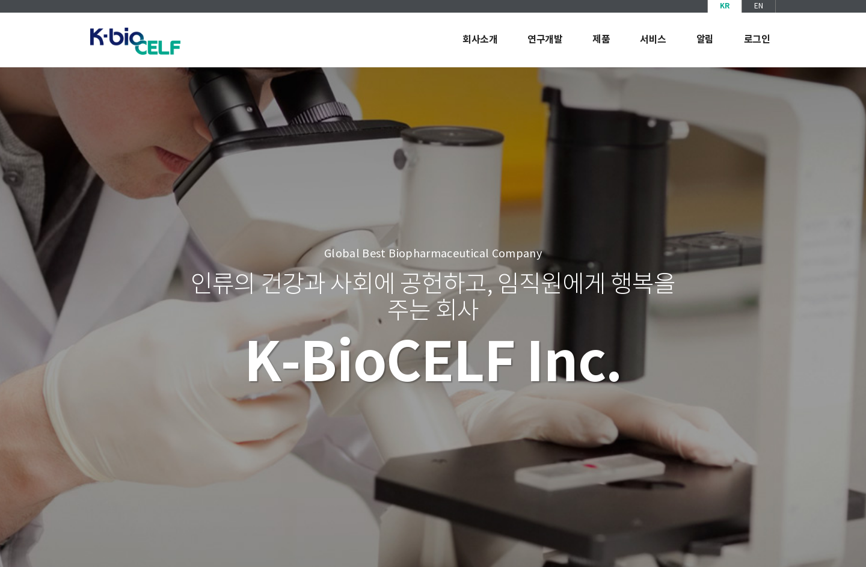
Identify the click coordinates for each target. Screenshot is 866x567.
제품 (601, 40)
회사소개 (479, 40)
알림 (705, 40)
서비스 (653, 40)
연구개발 (544, 40)
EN (758, 6)
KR (724, 6)
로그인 (757, 40)
